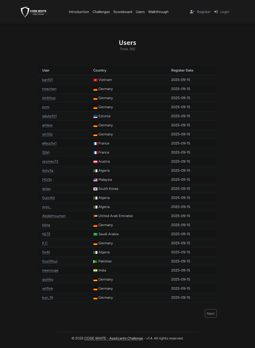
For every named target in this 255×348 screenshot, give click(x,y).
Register (200, 12)
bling (46, 225)
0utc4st (48, 198)
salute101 (49, 116)
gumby (47, 279)
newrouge (50, 270)
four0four (50, 261)
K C (45, 243)
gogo (46, 188)
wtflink (47, 288)
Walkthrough (158, 12)
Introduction (79, 12)
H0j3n (47, 179)
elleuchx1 (49, 143)
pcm (45, 107)
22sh (46, 152)
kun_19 (47, 297)
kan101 (47, 80)
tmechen (49, 89)
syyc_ (46, 207)
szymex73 (50, 161)
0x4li (46, 252)
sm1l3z (47, 134)
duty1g (47, 170)
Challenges (101, 12)
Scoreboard (122, 12)
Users (140, 12)
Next (211, 313)
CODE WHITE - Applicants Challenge (113, 338)
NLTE (46, 234)
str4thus (49, 98)
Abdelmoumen (54, 216)
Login (221, 12)
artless (47, 125)
